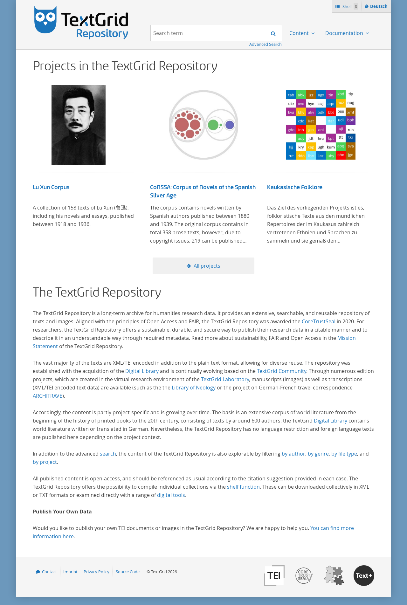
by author (293, 453)
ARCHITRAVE (47, 395)
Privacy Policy (96, 571)
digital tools (171, 495)
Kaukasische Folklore (294, 187)
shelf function (243, 486)
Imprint (70, 571)
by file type (344, 453)
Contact (49, 571)
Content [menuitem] (299, 33)
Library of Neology (194, 387)
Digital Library (142, 371)
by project (45, 461)
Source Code (128, 571)
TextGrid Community (281, 371)
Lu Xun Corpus (51, 187)
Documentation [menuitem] (344, 33)
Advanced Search (265, 44)
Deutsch (379, 7)
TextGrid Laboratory (225, 379)
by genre (318, 453)
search (108, 453)
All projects (207, 265)
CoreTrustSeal (318, 321)
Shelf (349, 6)
